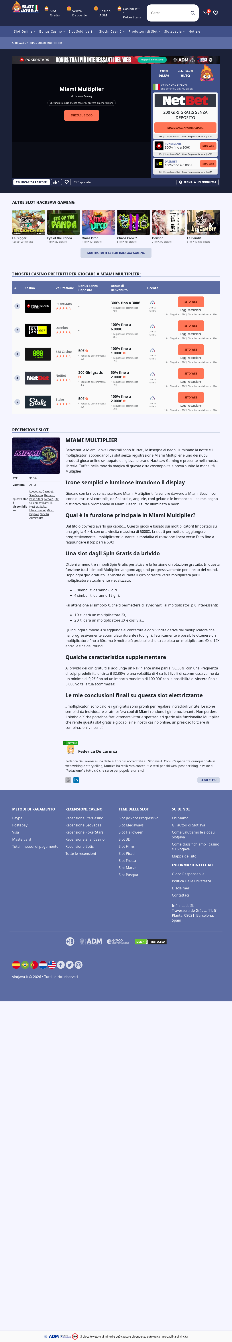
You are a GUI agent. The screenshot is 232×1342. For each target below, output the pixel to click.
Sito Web (208, 145)
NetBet (33, 506)
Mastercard (21, 839)
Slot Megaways (131, 825)
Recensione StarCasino (84, 818)
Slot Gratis (55, 13)
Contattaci (180, 895)
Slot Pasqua (128, 874)
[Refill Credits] (31, 182)
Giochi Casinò (110, 31)
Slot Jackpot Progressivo (139, 818)
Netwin (48, 499)
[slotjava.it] (25, 13)
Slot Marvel (128, 867)
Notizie (195, 31)
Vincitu (44, 514)
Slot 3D (124, 839)
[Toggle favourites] (216, 13)
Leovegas (35, 491)
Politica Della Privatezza (191, 881)
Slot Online (23, 31)
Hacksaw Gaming (83, 96)
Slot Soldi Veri (80, 31)
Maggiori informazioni (185, 127)
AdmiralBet (36, 518)
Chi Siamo (180, 818)
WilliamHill (46, 503)
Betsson (49, 495)
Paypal (17, 818)
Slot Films (127, 846)
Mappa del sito (184, 856)
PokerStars (36, 499)
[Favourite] (67, 182)
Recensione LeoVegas (83, 825)
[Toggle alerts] (206, 13)
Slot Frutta (127, 860)
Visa (15, 832)
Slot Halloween (131, 832)
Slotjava (18, 43)
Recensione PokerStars (84, 832)
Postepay (20, 825)
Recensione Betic (79, 846)
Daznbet (48, 491)
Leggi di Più (208, 780)
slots (31, 43)
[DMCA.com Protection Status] (150, 941)
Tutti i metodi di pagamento (35, 846)
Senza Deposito (79, 13)
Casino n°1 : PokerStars (132, 13)
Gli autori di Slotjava (188, 825)
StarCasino (36, 495)
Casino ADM (105, 13)
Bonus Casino (50, 31)
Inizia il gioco (82, 115)
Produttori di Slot (143, 31)
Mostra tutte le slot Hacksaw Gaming (116, 253)
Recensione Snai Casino (85, 839)
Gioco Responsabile (188, 873)
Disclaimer (180, 888)
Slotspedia (173, 31)
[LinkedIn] (76, 780)
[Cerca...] (173, 13)
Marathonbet (37, 510)
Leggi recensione (191, 310)
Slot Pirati (127, 853)
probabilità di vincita (175, 1336)
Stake (42, 506)
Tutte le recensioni (80, 853)
